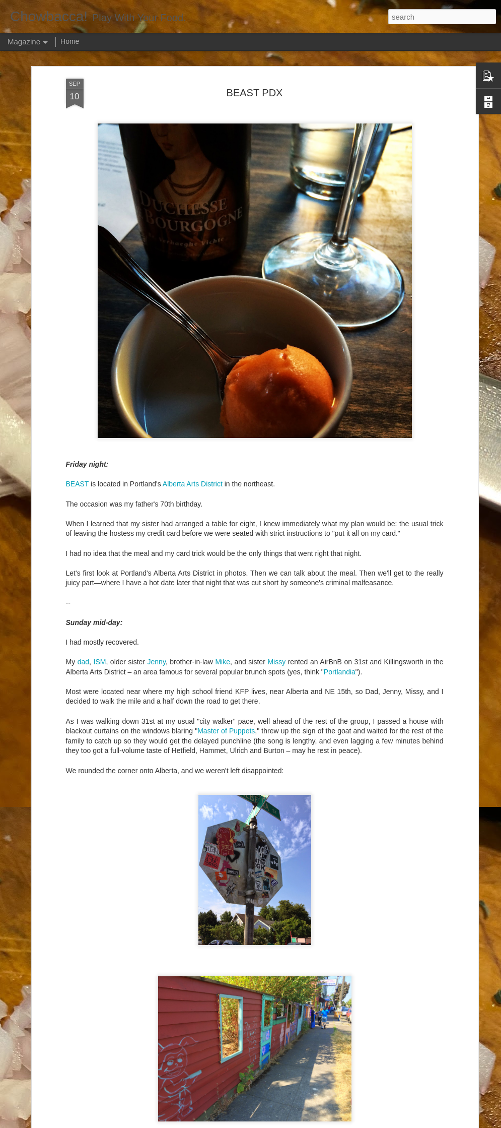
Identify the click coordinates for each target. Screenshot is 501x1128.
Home (69, 41)
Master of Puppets (226, 731)
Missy (276, 662)
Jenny (157, 662)
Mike (222, 662)
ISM (100, 662)
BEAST (77, 484)
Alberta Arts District (193, 484)
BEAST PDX (255, 92)
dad (83, 662)
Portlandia (339, 672)
